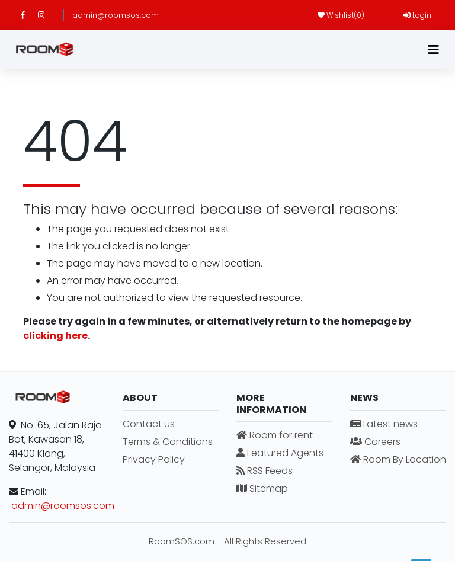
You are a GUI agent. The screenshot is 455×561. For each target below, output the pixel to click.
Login (417, 15)
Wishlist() (341, 15)
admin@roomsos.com (115, 15)
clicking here (55, 335)
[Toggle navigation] (433, 49)
